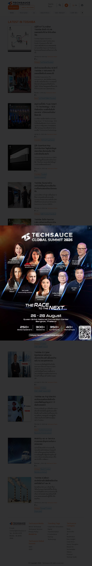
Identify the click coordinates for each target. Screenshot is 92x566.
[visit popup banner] (46, 283)
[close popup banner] (89, 227)
